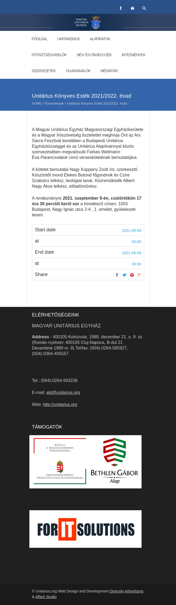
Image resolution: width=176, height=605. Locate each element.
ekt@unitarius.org (63, 392)
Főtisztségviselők (49, 55)
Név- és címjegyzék (94, 55)
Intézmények (134, 55)
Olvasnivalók (78, 71)
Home (37, 103)
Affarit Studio (46, 597)
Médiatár (108, 71)
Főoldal (39, 39)
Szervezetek (44, 71)
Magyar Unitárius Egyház (66, 325)
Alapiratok (100, 39)
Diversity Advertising (126, 591)
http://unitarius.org (60, 404)
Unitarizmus (68, 39)
